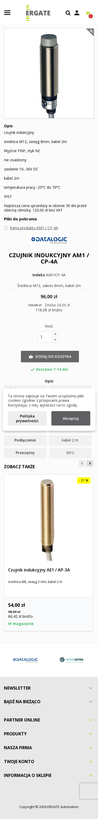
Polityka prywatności (27, 418)
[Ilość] (45, 337)
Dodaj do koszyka (49, 356)
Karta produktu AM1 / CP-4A (34, 227)
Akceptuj (71, 418)
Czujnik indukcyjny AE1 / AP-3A (39, 570)
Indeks (38, 275)
